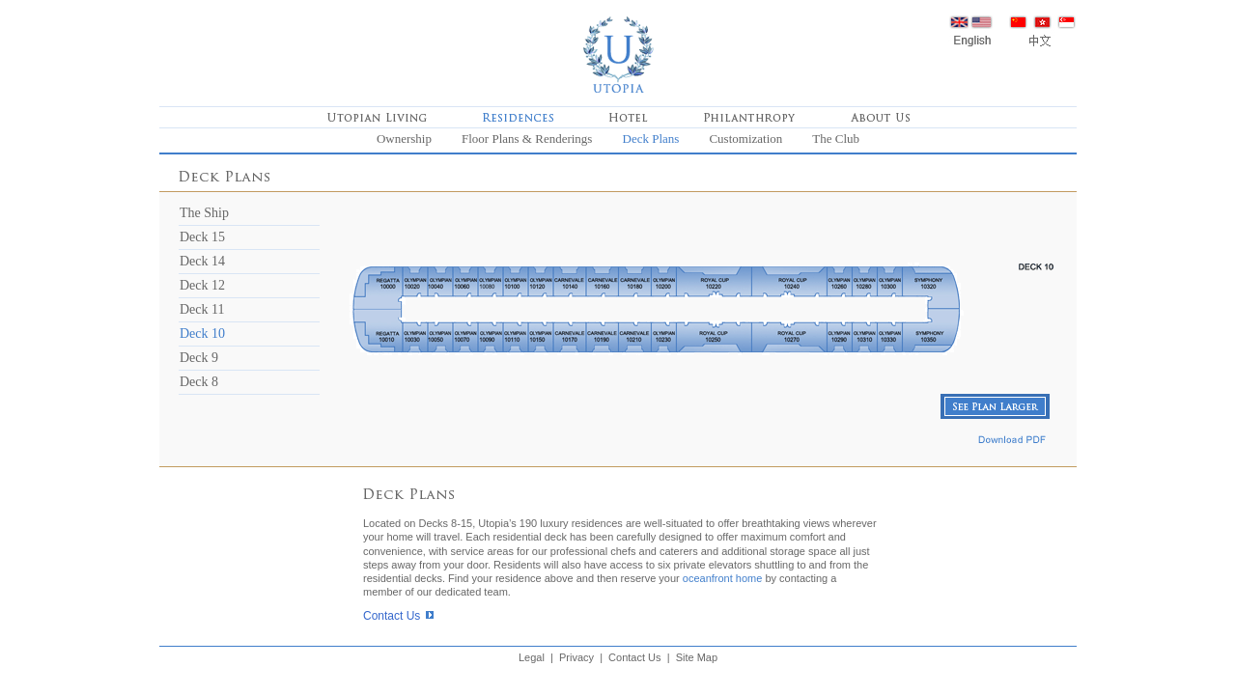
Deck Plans (651, 138)
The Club (835, 138)
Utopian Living (377, 117)
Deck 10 (202, 333)
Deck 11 (202, 309)
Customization (745, 138)
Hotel (628, 117)
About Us (880, 117)
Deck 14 (202, 261)
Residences (518, 117)
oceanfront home (723, 578)
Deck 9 (199, 357)
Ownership (404, 138)
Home (618, 53)
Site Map (696, 657)
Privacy (576, 657)
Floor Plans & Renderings (527, 138)
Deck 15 (202, 237)
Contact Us (391, 616)
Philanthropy (749, 117)
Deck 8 (199, 382)
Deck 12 (202, 285)
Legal (532, 657)
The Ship (204, 213)
